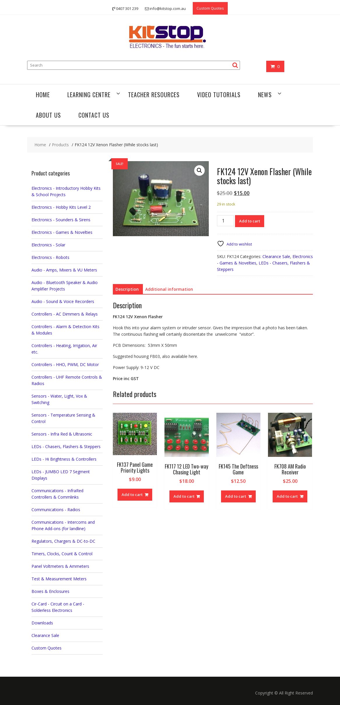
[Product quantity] (225, 220)
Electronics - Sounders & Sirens (60, 219)
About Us (48, 115)
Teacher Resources (154, 94)
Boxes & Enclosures (50, 591)
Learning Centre (89, 94)
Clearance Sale (276, 256)
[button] (199, 170)
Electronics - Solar (48, 245)
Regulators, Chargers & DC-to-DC (63, 541)
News (265, 94)
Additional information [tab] (169, 289)
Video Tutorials (219, 94)
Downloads (42, 623)
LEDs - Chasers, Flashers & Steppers (66, 446)
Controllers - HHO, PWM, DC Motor (65, 364)
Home (43, 94)
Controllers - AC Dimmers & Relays (64, 314)
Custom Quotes (210, 8)
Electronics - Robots (50, 257)
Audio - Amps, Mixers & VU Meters (64, 270)
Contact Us (93, 115)
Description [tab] (127, 289)
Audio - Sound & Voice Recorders (62, 301)
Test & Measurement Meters (59, 579)
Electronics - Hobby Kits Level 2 (61, 207)
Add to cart (249, 221)
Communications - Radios (55, 509)
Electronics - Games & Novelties (61, 232)
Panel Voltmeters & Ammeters (60, 566)
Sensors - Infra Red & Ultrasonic (61, 434)
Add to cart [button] (132, 494)
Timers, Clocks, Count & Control (61, 553)
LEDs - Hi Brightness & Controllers (64, 459)
